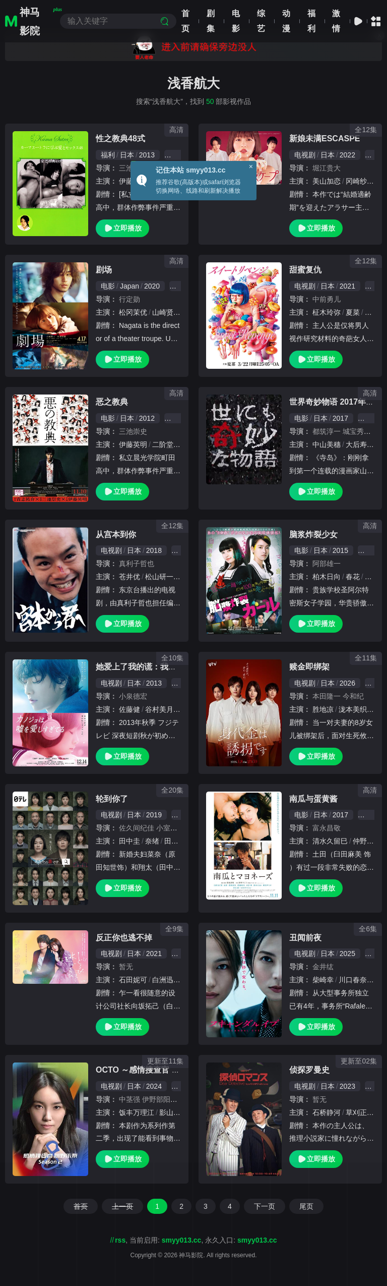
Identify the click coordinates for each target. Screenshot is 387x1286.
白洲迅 (162, 980)
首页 (185, 21)
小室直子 (170, 828)
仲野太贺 (367, 841)
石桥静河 (326, 1112)
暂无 (126, 967)
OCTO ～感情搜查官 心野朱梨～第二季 (166, 1070)
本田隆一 (326, 696)
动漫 (286, 21)
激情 (336, 21)
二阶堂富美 (169, 444)
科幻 (370, 550)
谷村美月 (159, 709)
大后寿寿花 (363, 444)
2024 (154, 1086)
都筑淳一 (326, 431)
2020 (152, 286)
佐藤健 (129, 709)
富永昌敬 (326, 828)
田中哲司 (178, 841)
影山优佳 (173, 1112)
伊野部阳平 (159, 1099)
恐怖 (176, 418)
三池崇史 (133, 431)
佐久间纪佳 (136, 828)
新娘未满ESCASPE (324, 138)
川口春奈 (353, 980)
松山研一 (159, 577)
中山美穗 (326, 444)
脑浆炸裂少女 (313, 534)
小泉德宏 (133, 696)
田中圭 (129, 841)
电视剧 (304, 155)
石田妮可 (133, 980)
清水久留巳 (330, 841)
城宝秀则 (357, 431)
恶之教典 (112, 402)
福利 (311, 21)
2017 (340, 418)
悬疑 (370, 418)
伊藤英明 (133, 444)
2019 (154, 815)
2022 (347, 155)
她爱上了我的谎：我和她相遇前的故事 (164, 666)
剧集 (211, 21)
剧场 (104, 269)
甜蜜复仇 (305, 269)
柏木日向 (326, 577)
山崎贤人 (166, 312)
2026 (347, 683)
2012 (147, 418)
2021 (347, 286)
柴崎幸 (323, 980)
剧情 (370, 815)
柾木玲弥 (326, 312)
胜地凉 (323, 709)
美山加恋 (326, 181)
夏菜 (353, 312)
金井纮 (323, 967)
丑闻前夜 (305, 937)
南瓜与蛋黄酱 (313, 799)
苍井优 (129, 577)
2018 (154, 550)
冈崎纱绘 (360, 181)
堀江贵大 (326, 168)
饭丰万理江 (136, 1112)
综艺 (261, 21)
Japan (129, 286)
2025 (347, 953)
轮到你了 (112, 799)
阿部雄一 (326, 564)
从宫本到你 (116, 534)
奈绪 (152, 841)
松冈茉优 (133, 312)
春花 (353, 577)
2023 (347, 1086)
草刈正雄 (360, 1112)
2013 (147, 155)
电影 (236, 21)
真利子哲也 (136, 564)
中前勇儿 (326, 299)
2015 (340, 550)
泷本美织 (353, 709)
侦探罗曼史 (309, 1070)
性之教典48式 (120, 138)
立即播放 (122, 228)
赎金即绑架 (309, 666)
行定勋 (129, 299)
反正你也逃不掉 (124, 937)
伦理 (176, 155)
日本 (127, 155)
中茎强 (129, 1099)
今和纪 (353, 696)
